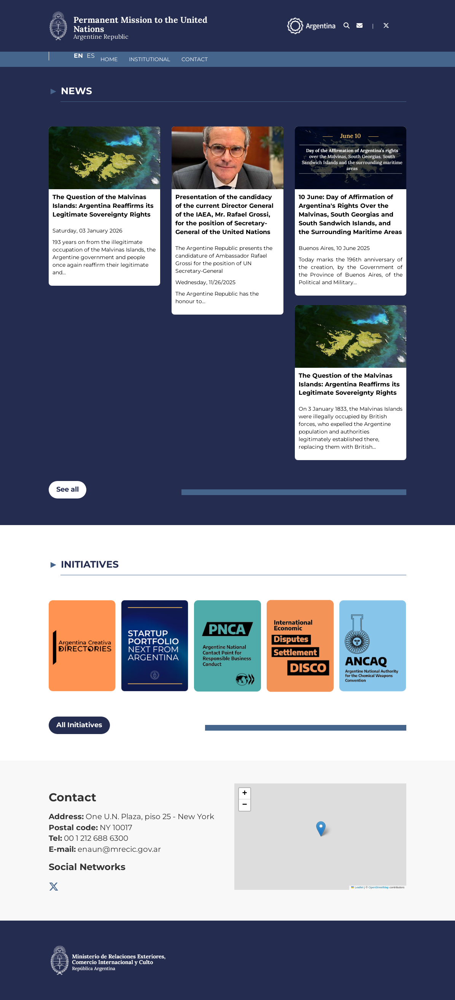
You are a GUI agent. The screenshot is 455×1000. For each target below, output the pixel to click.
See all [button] (67, 489)
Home (68, 59)
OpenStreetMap (379, 887)
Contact (154, 59)
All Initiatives (79, 725)
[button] (321, 829)
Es (402, 25)
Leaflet (357, 887)
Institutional (109, 59)
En (386, 25)
